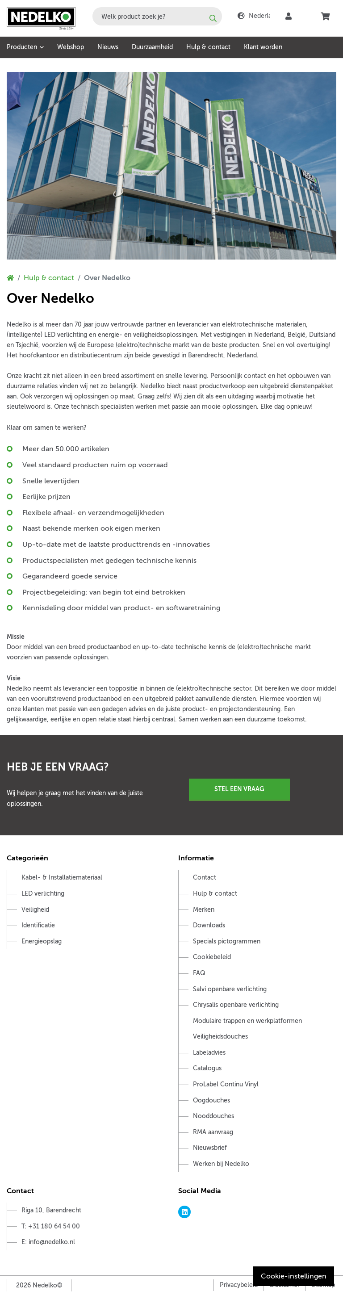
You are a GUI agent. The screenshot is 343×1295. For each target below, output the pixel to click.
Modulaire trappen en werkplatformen (247, 1021)
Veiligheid (35, 909)
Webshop (70, 47)
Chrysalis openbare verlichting (236, 1005)
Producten (22, 47)
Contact (204, 877)
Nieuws (107, 47)
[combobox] (157, 16)
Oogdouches (211, 1100)
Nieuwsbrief (210, 1147)
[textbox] (157, 16)
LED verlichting (42, 893)
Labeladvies (209, 1052)
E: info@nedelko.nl (48, 1242)
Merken (203, 909)
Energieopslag (41, 941)
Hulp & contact (208, 47)
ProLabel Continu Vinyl (226, 1084)
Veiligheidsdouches (220, 1036)
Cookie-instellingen (293, 1276)
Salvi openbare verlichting (230, 989)
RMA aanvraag (213, 1132)
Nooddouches (213, 1116)
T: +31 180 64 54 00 (50, 1226)
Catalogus (207, 1068)
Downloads (209, 925)
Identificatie (38, 925)
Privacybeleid (239, 1285)
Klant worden (263, 47)
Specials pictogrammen (226, 941)
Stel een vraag (239, 788)
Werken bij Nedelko (221, 1164)
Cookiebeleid (212, 957)
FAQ (199, 973)
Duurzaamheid (152, 47)
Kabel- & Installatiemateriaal (61, 877)
